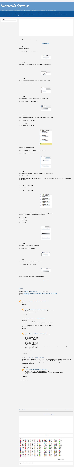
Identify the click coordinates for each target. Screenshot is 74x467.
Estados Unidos (27, 294)
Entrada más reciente (24, 409)
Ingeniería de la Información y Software (45, 12)
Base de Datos (26, 293)
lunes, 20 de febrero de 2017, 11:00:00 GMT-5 (39, 309)
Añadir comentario (24, 380)
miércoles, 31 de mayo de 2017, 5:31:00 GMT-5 (35, 318)
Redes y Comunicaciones (18, 12)
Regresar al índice (45, 43)
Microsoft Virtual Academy (7, 12)
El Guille (26, 309)
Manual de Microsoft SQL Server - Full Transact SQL (40, 293)
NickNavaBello (25, 301)
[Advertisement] (33, 27)
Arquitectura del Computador (30, 12)
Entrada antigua (68, 409)
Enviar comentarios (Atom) (48, 414)
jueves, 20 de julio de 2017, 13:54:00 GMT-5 (35, 357)
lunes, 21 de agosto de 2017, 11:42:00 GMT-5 (39, 369)
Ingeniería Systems (15, 6)
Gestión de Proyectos (58, 12)
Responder (24, 304)
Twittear (21, 288)
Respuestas (25, 331)
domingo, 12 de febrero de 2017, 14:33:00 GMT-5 (38, 301)
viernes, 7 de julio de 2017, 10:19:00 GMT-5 (38, 333)
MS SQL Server (54, 293)
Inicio (47, 409)
